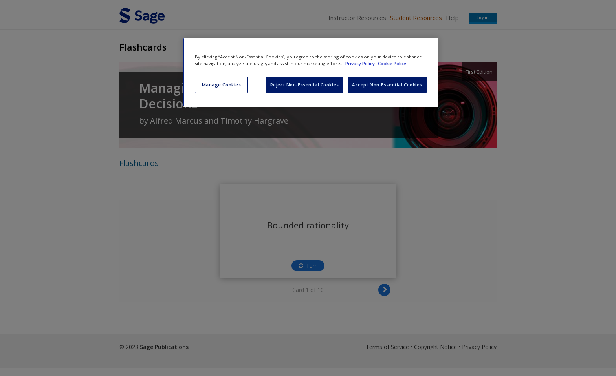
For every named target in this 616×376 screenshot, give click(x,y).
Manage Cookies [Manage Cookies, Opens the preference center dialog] (221, 85)
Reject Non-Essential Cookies (304, 85)
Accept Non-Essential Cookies (387, 85)
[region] (310, 72)
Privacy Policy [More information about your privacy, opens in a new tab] (360, 63)
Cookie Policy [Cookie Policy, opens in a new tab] (392, 63)
